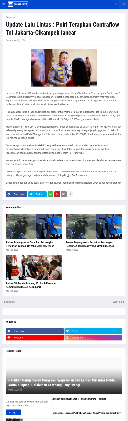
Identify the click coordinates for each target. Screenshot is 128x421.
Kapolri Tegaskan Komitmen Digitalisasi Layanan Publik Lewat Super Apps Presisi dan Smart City (73, 412)
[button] (4, 4)
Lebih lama (118, 301)
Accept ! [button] (13, 412)
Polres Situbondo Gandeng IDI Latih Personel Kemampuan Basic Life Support (31, 285)
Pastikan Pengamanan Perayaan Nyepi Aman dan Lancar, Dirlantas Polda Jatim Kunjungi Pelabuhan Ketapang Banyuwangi (61, 382)
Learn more (24, 405)
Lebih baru (9, 301)
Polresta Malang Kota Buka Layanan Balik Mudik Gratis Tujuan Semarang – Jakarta (65, 398)
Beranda (10, 17)
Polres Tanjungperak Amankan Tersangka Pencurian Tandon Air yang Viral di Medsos (30, 244)
